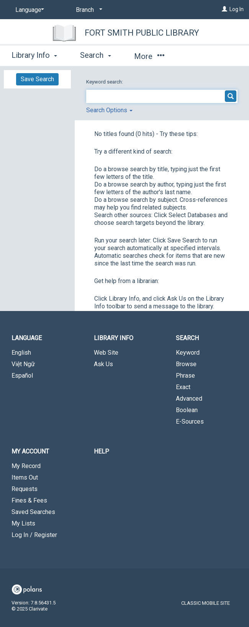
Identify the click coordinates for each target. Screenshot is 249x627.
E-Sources (190, 421)
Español (22, 375)
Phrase (185, 375)
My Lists (23, 523)
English (21, 352)
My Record (26, 466)
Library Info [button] (34, 55)
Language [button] (26, 338)
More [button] (149, 56)
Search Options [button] (109, 110)
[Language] (28, 10)
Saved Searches (33, 512)
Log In (236, 9)
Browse (186, 364)
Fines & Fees (29, 500)
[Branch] (87, 10)
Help (101, 451)
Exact (183, 387)
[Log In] (224, 9)
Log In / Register (34, 535)
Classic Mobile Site (205, 603)
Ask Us (103, 364)
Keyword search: (105, 82)
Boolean (187, 410)
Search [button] (95, 55)
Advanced (189, 398)
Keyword (188, 352)
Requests (24, 489)
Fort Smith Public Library (142, 33)
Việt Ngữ (23, 364)
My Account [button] (30, 451)
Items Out (24, 477)
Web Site (106, 352)
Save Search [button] (37, 79)
